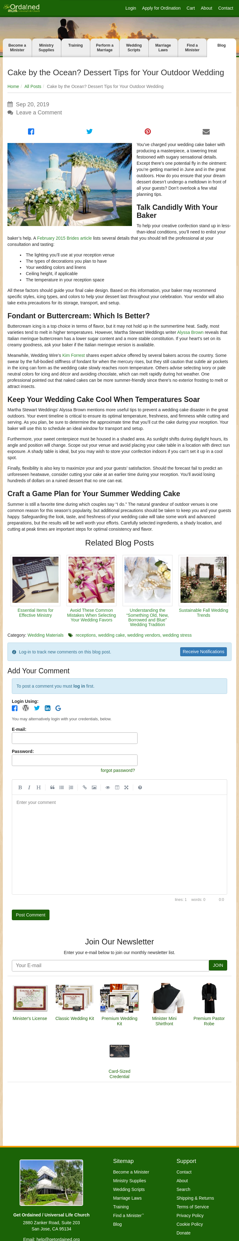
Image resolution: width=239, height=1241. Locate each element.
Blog (222, 45)
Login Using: (25, 701)
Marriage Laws (163, 47)
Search (183, 1189)
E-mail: (19, 730)
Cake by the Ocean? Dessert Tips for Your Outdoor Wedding (115, 72)
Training (75, 45)
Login (130, 8)
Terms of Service (192, 1206)
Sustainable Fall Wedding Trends (203, 612)
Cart (191, 8)
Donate (183, 1232)
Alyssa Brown (190, 332)
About (206, 8)
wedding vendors (143, 635)
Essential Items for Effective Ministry (35, 612)
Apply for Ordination (161, 8)
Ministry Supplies (46, 47)
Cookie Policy (189, 1224)
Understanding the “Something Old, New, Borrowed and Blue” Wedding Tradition (147, 617)
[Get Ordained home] (21, 8)
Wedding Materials (46, 635)
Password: (23, 752)
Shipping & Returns (195, 1198)
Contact (225, 8)
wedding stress (177, 635)
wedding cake (111, 635)
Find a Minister (192, 47)
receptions (86, 635)
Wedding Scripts (134, 47)
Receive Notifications (201, 651)
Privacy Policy (190, 1215)
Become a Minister (17, 47)
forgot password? (116, 771)
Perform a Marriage (105, 47)
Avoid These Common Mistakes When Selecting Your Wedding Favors (91, 615)
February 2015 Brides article (64, 238)
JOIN (217, 967)
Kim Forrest (73, 355)
